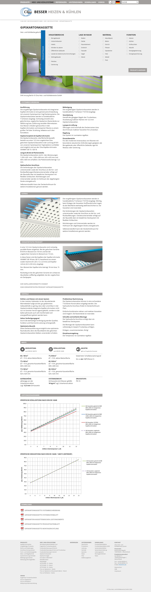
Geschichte (84, 544)
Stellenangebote (86, 558)
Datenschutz (118, 567)
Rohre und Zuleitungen (27, 548)
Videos (101, 2)
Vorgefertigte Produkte (27, 546)
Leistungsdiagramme (115, 49)
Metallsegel (43, 561)
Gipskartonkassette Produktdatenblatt (42, 524)
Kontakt (118, 542)
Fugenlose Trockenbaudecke (48, 546)
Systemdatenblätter (100, 548)
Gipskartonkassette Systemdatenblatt (41, 515)
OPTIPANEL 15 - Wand (46, 565)
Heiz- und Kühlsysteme (43, 2)
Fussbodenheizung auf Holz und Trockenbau (52, 550)
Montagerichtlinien (100, 554)
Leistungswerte (99, 552)
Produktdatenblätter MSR (102, 546)
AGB (116, 569)
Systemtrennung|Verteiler (27, 556)
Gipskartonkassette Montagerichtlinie (42, 529)
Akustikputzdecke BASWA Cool (48, 544)
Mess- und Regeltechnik (27, 554)
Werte (108, 46)
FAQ (82, 556)
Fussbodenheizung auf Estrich (48, 548)
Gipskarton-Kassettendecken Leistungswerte (44, 519)
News (83, 554)
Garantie (83, 552)
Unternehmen (76, 2)
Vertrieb (83, 550)
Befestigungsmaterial (26, 558)
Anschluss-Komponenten (27, 550)
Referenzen (61, 2)
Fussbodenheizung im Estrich (48, 552)
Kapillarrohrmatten (25, 544)
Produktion (84, 546)
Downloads (90, 2)
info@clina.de (122, 565)
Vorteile (109, 42)
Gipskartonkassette (45, 554)
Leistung (83, 548)
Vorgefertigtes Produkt (116, 39)
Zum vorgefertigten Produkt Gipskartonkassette (41, 287)
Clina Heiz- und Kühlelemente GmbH (31, 21)
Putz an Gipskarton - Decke (47, 569)
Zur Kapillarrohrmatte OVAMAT (34, 284)
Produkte (25, 2)
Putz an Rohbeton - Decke (47, 573)
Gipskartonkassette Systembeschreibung (42, 510)
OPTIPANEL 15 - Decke (46, 563)
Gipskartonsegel (44, 556)
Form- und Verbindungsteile (28, 552)
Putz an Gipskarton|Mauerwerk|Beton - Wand (53, 571)
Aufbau (108, 35)
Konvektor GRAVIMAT (46, 558)
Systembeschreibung (115, 32)
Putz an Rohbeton (25, 581)
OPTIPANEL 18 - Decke (46, 567)
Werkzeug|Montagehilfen (27, 559)
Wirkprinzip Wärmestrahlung (28, 583)
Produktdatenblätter (101, 544)
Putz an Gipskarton (25, 579)
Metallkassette (44, 559)
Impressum (118, 571)
